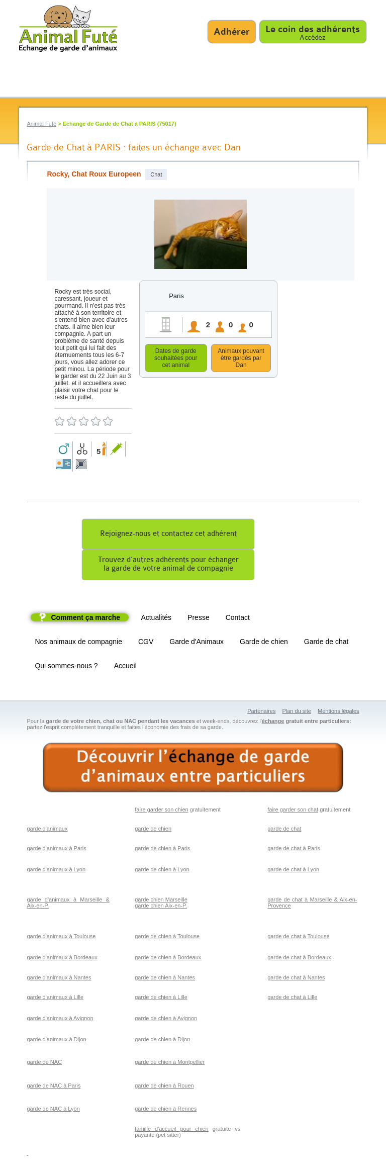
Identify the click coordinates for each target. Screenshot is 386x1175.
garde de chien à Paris (162, 850)
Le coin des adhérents (312, 29)
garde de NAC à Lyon (53, 1110)
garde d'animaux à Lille (55, 999)
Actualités (156, 619)
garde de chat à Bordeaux (299, 959)
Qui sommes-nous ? (66, 667)
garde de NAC (44, 1063)
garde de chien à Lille (161, 999)
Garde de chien (264, 643)
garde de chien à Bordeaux (168, 959)
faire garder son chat (292, 811)
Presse (198, 619)
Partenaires (261, 712)
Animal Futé (41, 124)
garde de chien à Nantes (165, 979)
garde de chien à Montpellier (170, 1063)
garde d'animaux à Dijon (56, 1041)
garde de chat (284, 830)
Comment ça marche (85, 619)
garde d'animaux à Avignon (60, 1020)
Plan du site (296, 712)
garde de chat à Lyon (293, 871)
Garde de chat (326, 643)
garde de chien (153, 830)
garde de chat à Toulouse (298, 938)
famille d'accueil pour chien (171, 1130)
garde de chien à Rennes (166, 1110)
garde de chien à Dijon (162, 1041)
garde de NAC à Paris (53, 1087)
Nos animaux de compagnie (78, 643)
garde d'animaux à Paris (56, 850)
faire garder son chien (161, 811)
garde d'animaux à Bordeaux (62, 959)
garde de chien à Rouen (164, 1087)
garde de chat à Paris (293, 850)
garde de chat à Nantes (296, 979)
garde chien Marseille (161, 901)
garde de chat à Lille (292, 999)
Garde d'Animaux (196, 643)
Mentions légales (338, 712)
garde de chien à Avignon (166, 1020)
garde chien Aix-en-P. (161, 907)
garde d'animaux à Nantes (59, 979)
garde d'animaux (47, 830)
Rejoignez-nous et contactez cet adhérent (168, 535)
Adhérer (232, 31)
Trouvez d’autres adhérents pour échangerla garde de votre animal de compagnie (168, 565)
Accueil (125, 667)
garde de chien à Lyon (162, 871)
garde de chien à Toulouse (167, 938)
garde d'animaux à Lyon (56, 871)
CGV (145, 643)
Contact (238, 619)
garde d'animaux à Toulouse (61, 938)
